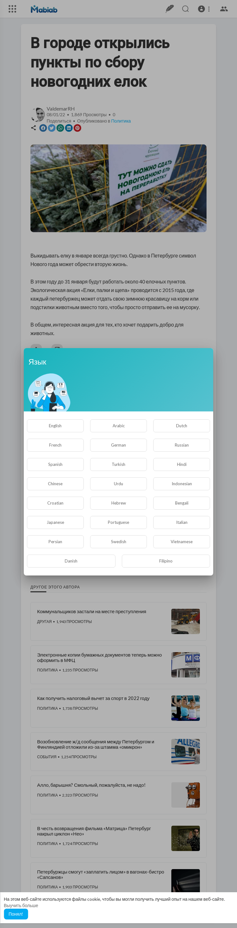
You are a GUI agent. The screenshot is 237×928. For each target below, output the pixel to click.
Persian (55, 541)
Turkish (118, 464)
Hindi (182, 464)
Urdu (118, 483)
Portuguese (118, 522)
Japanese (55, 522)
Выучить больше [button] (21, 905)
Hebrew (118, 502)
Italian (182, 522)
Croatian (55, 502)
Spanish (55, 464)
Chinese (55, 483)
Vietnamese (182, 541)
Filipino (166, 560)
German (118, 445)
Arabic (119, 425)
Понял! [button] (16, 914)
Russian (182, 445)
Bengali (181, 502)
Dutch (181, 425)
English (55, 425)
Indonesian (182, 483)
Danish (71, 560)
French (55, 445)
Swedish (118, 541)
